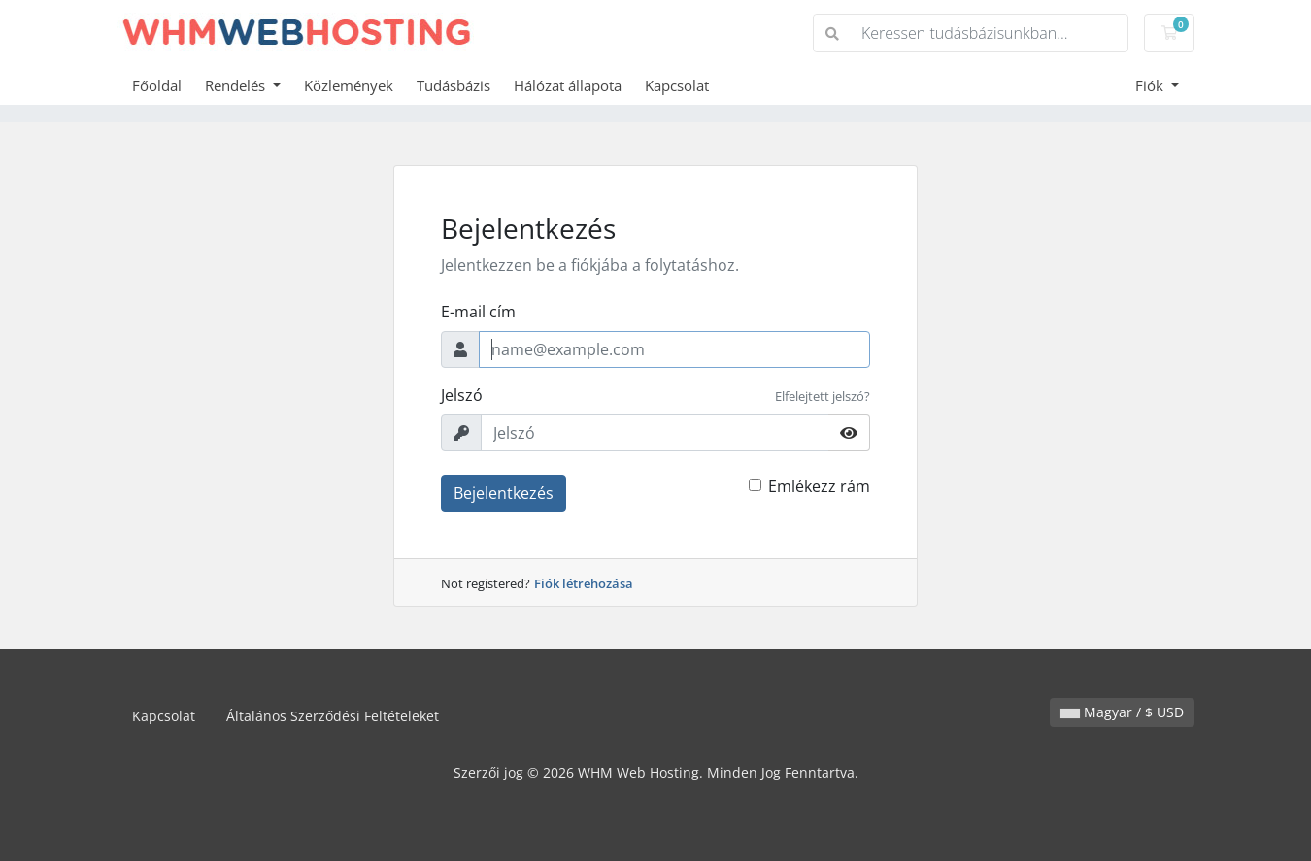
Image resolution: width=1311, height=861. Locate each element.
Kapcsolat (677, 85)
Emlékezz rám (819, 486)
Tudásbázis (453, 85)
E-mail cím (478, 311)
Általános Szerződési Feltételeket (332, 716)
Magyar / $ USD (1122, 712)
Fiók (1151, 85)
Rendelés (237, 85)
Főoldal (157, 85)
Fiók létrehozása (583, 583)
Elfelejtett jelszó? (822, 396)
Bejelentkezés (504, 493)
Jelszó (462, 395)
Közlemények (348, 85)
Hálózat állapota (568, 85)
